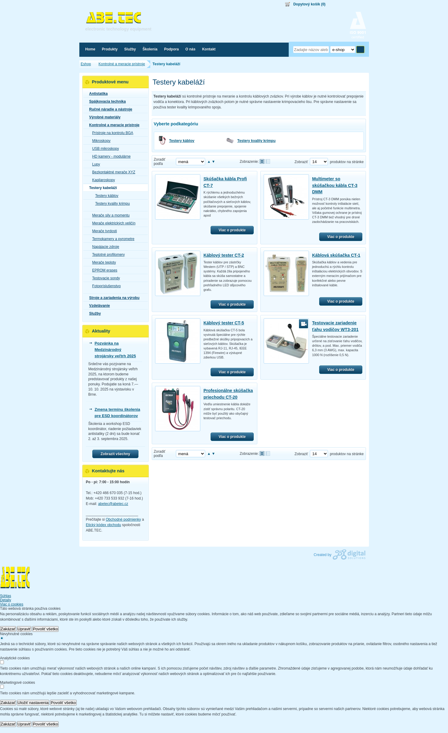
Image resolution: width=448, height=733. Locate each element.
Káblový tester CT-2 (223, 255)
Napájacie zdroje (104, 247)
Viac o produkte (232, 230)
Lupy (94, 164)
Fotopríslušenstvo (105, 286)
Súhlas (5, 596)
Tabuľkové (267, 161)
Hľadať (360, 49)
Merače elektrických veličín (112, 223)
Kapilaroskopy (102, 180)
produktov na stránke (347, 162)
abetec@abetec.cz (113, 504)
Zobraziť (301, 162)
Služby (93, 313)
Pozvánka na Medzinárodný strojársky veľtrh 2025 (115, 349)
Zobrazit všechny (115, 454)
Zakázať (8, 629)
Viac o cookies (11, 604)
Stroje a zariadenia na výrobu (113, 298)
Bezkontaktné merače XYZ (112, 172)
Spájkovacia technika (106, 101)
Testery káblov (182, 141)
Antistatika (97, 94)
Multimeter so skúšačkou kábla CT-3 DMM (334, 185)
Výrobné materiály (103, 117)
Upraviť (24, 629)
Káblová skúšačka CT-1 (336, 255)
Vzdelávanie (98, 306)
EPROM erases (103, 270)
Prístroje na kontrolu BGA (111, 133)
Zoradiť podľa (160, 161)
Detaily (5, 600)
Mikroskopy (100, 141)
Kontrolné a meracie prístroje (113, 125)
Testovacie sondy (104, 278)
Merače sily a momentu (109, 215)
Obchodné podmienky (123, 519)
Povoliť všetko (45, 629)
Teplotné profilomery (107, 254)
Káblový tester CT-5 (223, 322)
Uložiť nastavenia (33, 702)
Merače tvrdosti (103, 231)
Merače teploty (102, 262)
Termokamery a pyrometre (112, 239)
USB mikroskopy (104, 148)
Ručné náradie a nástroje (109, 109)
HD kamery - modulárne (110, 156)
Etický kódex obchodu (103, 525)
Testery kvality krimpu (256, 141)
